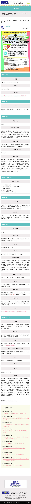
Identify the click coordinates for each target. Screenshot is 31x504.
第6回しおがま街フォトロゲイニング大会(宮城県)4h (15, 431)
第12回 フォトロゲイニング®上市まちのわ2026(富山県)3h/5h (16, 418)
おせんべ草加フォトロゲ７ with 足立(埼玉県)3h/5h (14, 448)
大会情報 (10, 13)
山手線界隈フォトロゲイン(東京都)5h (12, 465)
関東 (15, 13)
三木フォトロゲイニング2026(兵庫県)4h (13, 454)
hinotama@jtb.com (9, 345)
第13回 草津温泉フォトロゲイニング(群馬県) (14, 413)
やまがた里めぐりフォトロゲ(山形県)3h (13, 443)
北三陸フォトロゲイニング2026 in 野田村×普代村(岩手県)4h (16, 425)
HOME (3, 13)
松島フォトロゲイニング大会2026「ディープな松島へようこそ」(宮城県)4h (15, 438)
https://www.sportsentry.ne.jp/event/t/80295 (13, 96)
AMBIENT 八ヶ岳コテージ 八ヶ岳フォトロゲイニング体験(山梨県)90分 (16, 459)
